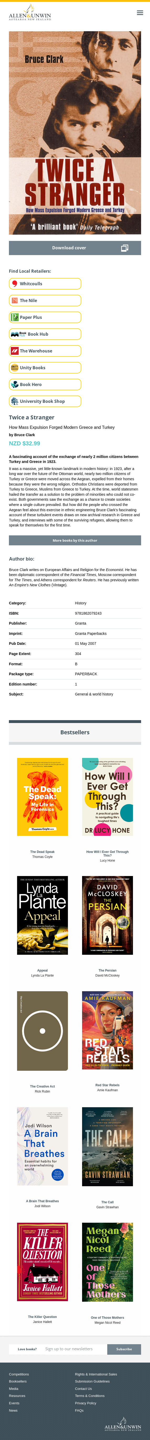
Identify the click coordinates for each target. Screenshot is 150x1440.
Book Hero (31, 384)
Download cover (69, 248)
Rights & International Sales (96, 1374)
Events (14, 1403)
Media (13, 1389)
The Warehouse (36, 351)
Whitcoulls (31, 284)
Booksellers (17, 1381)
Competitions (19, 1374)
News (13, 1410)
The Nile (28, 300)
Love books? (27, 1349)
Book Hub (38, 334)
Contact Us (83, 1389)
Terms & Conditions (90, 1396)
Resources (17, 1396)
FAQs (79, 1410)
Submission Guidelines (92, 1381)
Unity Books (32, 368)
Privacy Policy (85, 1403)
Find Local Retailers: (30, 271)
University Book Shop (42, 401)
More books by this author (75, 540)
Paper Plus (31, 317)
